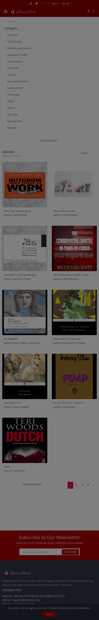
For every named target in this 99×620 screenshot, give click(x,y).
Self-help (12, 114)
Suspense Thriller (17, 55)
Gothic (11, 101)
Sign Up (65, 3)
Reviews (11, 127)
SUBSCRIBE (70, 552)
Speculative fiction (17, 81)
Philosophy (13, 94)
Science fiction (15, 88)
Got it (49, 614)
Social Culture (15, 61)
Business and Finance (19, 48)
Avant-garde (14, 121)
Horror (11, 107)
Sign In (55, 3)
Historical (12, 35)
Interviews (13, 68)
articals (11, 74)
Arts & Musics (15, 41)
